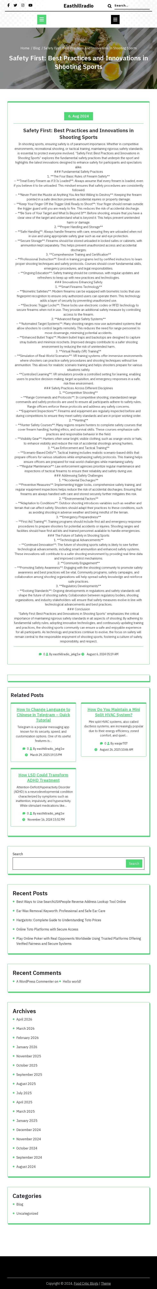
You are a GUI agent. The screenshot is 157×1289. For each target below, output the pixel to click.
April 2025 (24, 1102)
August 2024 (26, 1167)
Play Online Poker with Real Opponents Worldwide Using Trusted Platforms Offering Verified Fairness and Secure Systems (78, 941)
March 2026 (25, 1028)
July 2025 (24, 1093)
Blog (36, 48)
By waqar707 (117, 743)
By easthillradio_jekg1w (63, 654)
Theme (106, 1283)
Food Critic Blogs (86, 1283)
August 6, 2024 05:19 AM (99, 654)
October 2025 (26, 1065)
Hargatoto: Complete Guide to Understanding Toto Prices (58, 920)
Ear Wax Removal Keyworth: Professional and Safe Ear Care (60, 911)
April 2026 (24, 1019)
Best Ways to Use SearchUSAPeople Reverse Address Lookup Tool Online (71, 902)
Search (18, 854)
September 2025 (29, 1074)
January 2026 (26, 1047)
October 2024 (26, 1148)
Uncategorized (27, 1213)
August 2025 (26, 1084)
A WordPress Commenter (35, 981)
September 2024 (29, 1157)
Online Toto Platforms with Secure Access (47, 929)
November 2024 (28, 1139)
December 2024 (28, 1130)
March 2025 (25, 1111)
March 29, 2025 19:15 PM (43, 755)
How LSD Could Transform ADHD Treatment (43, 777)
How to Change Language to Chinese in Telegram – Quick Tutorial (43, 715)
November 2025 (28, 1056)
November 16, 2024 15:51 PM (43, 819)
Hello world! (72, 981)
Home (24, 48)
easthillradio (79, 5)
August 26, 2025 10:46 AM (113, 749)
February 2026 (27, 1038)
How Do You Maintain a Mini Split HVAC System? (113, 712)
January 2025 (26, 1121)
